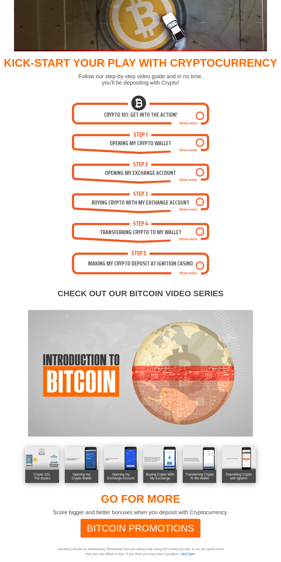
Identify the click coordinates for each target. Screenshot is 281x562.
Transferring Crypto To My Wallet (200, 476)
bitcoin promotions (140, 528)
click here (188, 554)
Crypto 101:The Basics (42, 476)
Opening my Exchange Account (120, 476)
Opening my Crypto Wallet (81, 476)
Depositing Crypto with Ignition (239, 476)
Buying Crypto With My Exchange (160, 476)
